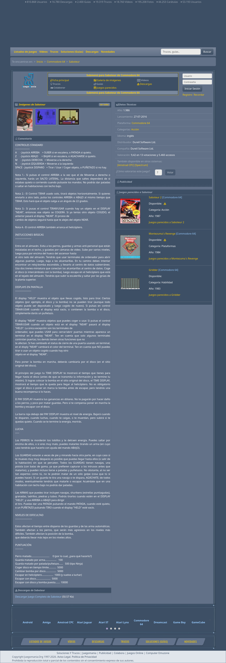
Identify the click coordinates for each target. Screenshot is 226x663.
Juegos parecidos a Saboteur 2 (166, 222)
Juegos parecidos (107, 87)
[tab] (107, 629)
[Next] (210, 618)
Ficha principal (60, 80)
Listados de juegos (25, 51)
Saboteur (74, 61)
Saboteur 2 (155, 197)
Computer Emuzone (157, 653)
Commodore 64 (56, 61)
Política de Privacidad (84, 656)
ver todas (104, 104)
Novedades (108, 51)
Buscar (207, 51)
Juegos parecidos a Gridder (164, 295)
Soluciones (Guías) (72, 51)
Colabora (119, 653)
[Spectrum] (141, 165)
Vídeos (43, 51)
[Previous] (16, 618)
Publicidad (105, 653)
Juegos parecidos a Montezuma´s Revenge (173, 258)
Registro (187, 94)
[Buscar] (181, 52)
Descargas (92, 51)
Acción (135, 129)
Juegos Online (135, 653)
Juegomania (89, 653)
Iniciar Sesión (192, 88)
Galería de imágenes (109, 80)
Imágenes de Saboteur (32, 104)
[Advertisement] (113, 25)
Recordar (199, 94)
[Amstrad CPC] (125, 165)
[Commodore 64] (172, 197)
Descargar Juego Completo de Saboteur (38, 596)
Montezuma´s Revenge (162, 233)
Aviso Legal (63, 656)
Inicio (40, 61)
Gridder (153, 270)
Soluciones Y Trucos (68, 653)
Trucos (54, 51)
